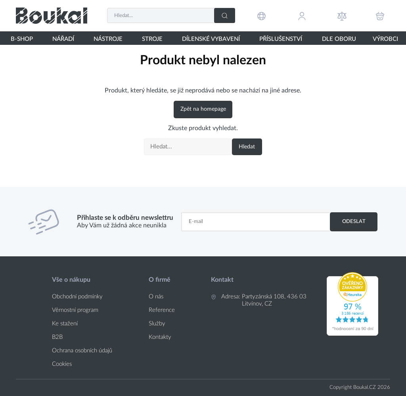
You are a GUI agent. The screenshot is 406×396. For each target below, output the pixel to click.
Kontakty (160, 337)
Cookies (62, 364)
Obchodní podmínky (77, 297)
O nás (156, 297)
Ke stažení (65, 324)
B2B (57, 337)
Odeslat (354, 221)
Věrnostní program (75, 310)
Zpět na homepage (203, 109)
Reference (162, 310)
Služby (157, 324)
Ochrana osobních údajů (82, 351)
